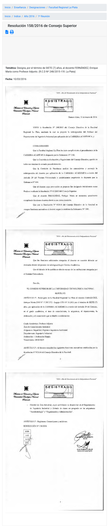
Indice (17, 16)
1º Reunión (44, 16)
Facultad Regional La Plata (63, 7)
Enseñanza (20, 7)
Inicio (8, 7)
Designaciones (37, 7)
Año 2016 (29, 16)
